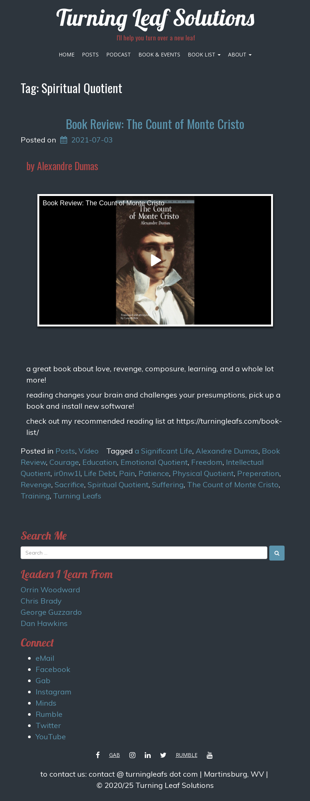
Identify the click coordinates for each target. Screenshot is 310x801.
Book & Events (159, 54)
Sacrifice (69, 484)
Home (66, 54)
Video (89, 450)
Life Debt (100, 473)
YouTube (51, 736)
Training (35, 495)
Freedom (206, 462)
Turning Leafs (77, 495)
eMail (45, 658)
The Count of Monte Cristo (233, 484)
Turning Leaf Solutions (155, 17)
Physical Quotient (203, 473)
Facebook (53, 669)
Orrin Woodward (50, 589)
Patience (153, 473)
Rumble (49, 714)
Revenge (36, 484)
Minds (46, 703)
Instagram (53, 691)
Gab (43, 680)
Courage (64, 462)
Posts (90, 54)
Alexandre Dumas (227, 450)
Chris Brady (41, 600)
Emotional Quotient (154, 462)
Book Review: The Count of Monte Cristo (155, 123)
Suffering (168, 484)
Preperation (258, 473)
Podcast (118, 54)
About (240, 54)
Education (99, 462)
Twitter (48, 725)
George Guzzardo (51, 612)
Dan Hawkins (44, 623)
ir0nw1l (67, 473)
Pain (127, 473)
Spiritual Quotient (118, 484)
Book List (204, 54)
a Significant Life (163, 450)
